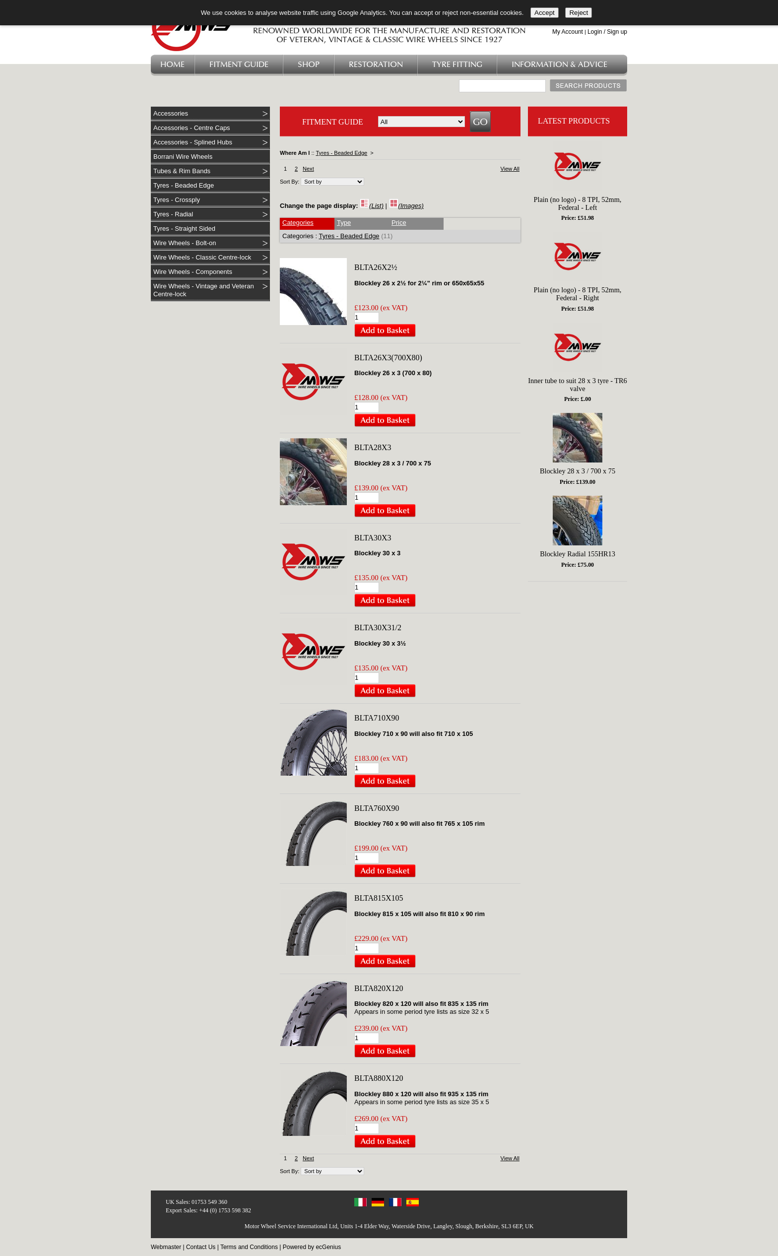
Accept (544, 12)
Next (308, 169)
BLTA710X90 (376, 718)
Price (398, 222)
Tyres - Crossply (176, 199)
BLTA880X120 (378, 1078)
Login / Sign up (607, 31)
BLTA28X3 (372, 447)
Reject (578, 12)
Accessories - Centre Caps (191, 128)
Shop (309, 64)
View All (510, 169)
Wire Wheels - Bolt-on (184, 243)
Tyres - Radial (173, 214)
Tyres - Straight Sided (184, 228)
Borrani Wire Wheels (182, 156)
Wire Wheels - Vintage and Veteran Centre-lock (203, 290)
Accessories (170, 113)
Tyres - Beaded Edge (183, 185)
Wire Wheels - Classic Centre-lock (202, 257)
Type (344, 222)
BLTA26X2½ (375, 267)
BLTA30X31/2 (377, 627)
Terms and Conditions (249, 1247)
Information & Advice (559, 64)
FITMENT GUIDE (332, 122)
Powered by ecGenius (312, 1247)
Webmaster (166, 1247)
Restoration (376, 64)
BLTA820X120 (378, 988)
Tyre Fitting (457, 64)
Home (172, 64)
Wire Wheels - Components (192, 271)
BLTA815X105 (378, 898)
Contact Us (200, 1247)
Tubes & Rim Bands (181, 171)
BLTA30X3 (372, 537)
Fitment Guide (238, 64)
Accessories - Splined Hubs (192, 142)
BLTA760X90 (376, 808)
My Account (567, 31)
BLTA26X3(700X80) (388, 357)
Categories (298, 222)
